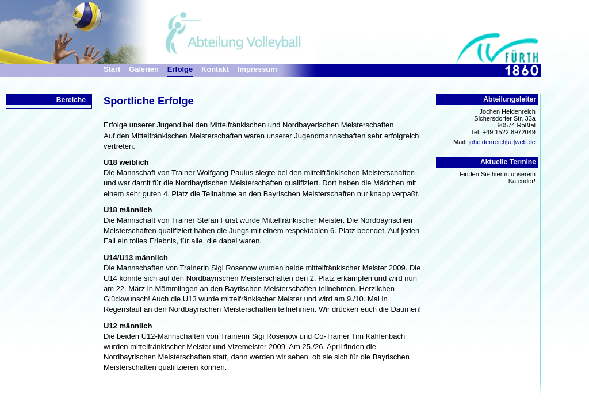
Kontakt (215, 69)
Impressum (257, 69)
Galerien (143, 69)
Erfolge (180, 69)
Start (112, 69)
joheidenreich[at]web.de (502, 141)
